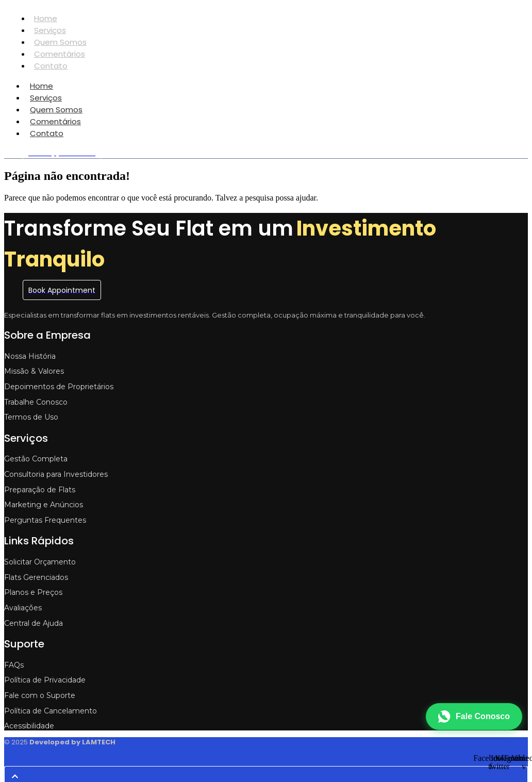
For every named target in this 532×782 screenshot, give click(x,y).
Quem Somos (60, 42)
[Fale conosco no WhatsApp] (474, 716)
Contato (51, 65)
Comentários (59, 53)
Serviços (50, 30)
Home (45, 18)
